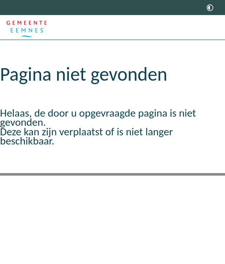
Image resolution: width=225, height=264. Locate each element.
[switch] (210, 7)
